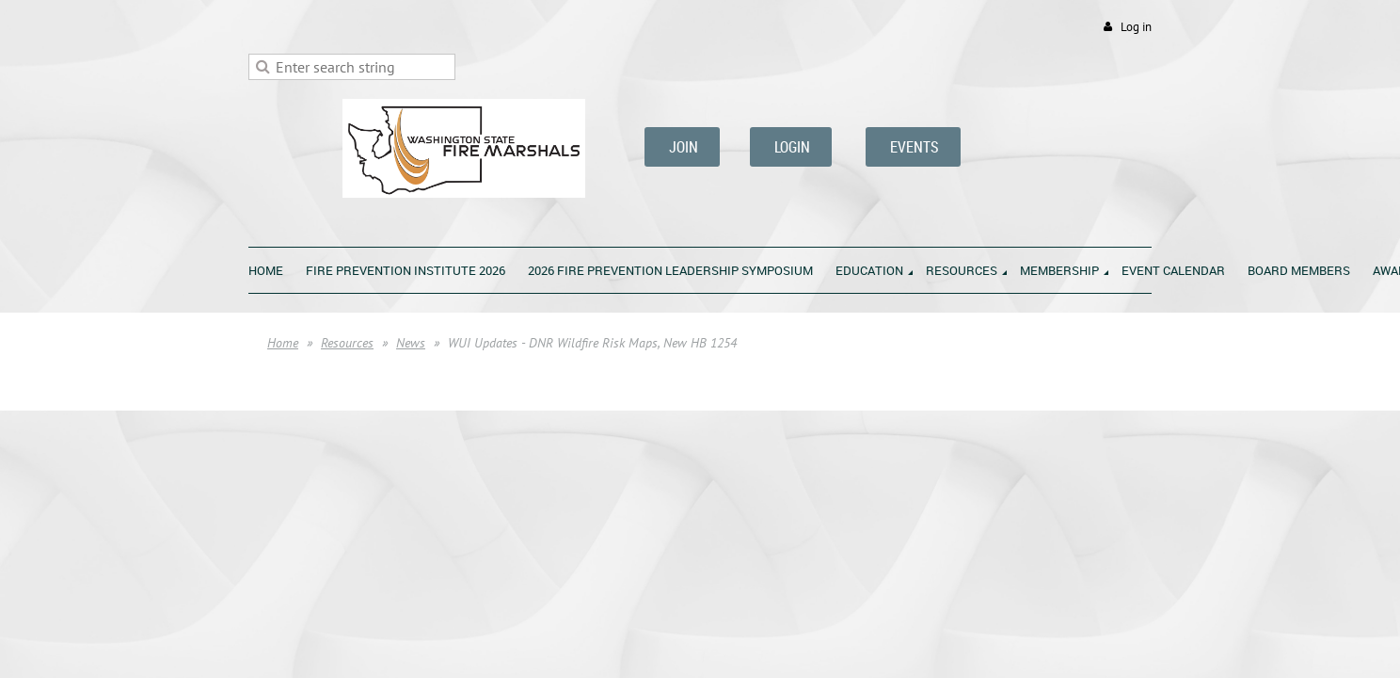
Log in (1136, 27)
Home (282, 342)
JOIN (682, 147)
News (410, 342)
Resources (347, 342)
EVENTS (913, 147)
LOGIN (791, 147)
